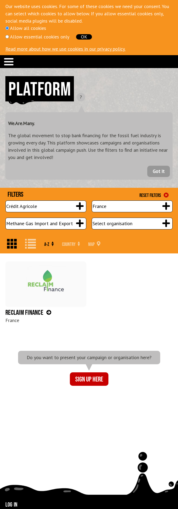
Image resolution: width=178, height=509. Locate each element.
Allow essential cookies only (39, 37)
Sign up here (89, 379)
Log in (11, 504)
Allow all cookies (28, 28)
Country (71, 244)
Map (94, 244)
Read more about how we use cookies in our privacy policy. (65, 49)
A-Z (49, 244)
